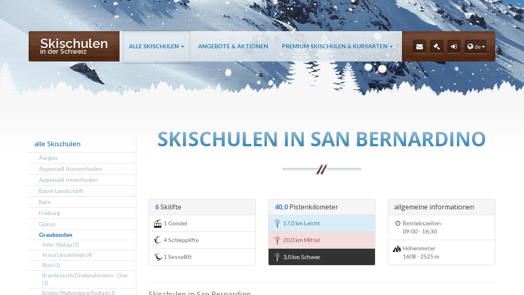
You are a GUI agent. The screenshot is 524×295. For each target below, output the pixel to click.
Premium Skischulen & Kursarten (337, 46)
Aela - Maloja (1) (60, 245)
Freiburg (49, 212)
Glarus (47, 223)
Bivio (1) (51, 265)
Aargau (48, 157)
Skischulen (74, 45)
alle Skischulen (156, 46)
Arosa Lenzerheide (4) (67, 255)
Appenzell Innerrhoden (68, 179)
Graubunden (55, 234)
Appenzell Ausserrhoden (70, 168)
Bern (45, 201)
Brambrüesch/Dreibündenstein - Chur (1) (85, 279)
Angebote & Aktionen (233, 46)
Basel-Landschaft (61, 190)
